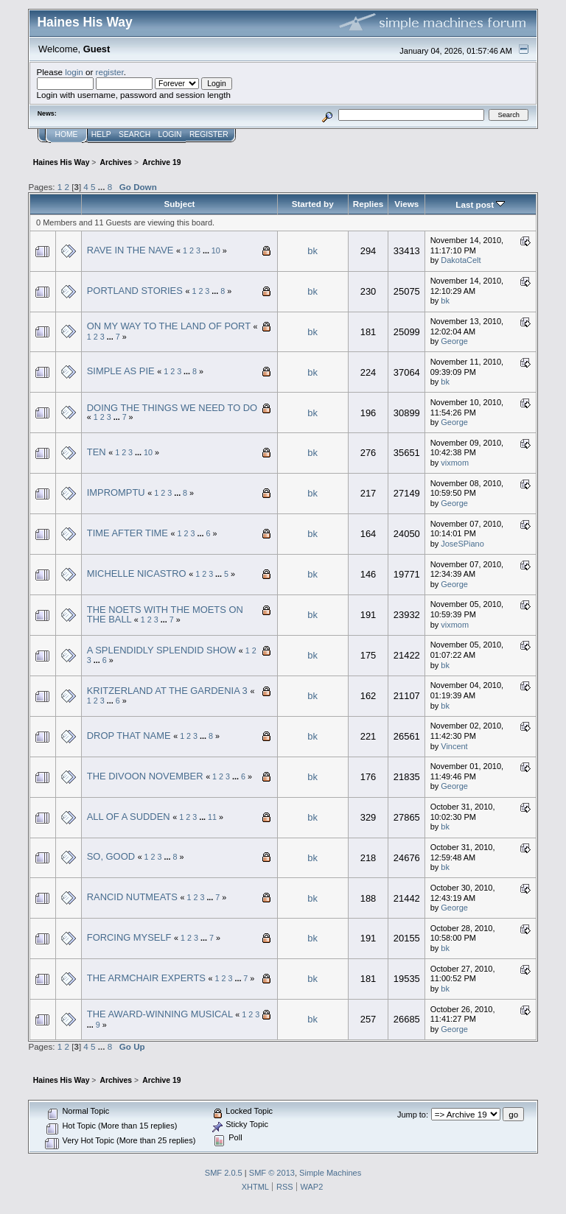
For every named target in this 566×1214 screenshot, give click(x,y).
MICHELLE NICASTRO (136, 573)
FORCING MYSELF (129, 937)
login (74, 72)
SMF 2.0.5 (223, 1172)
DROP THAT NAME (129, 735)
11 (212, 817)
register (110, 72)
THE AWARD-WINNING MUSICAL (160, 1014)
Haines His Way (84, 22)
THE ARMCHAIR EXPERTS (146, 977)
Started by (313, 203)
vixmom (455, 462)
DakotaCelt (461, 260)
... (103, 187)
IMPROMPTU (116, 492)
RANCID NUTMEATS (132, 896)
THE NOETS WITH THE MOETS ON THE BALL (165, 614)
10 (216, 250)
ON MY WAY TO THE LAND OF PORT (169, 325)
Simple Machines (330, 1172)
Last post (480, 204)
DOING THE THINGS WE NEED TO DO (172, 407)
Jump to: (412, 1114)
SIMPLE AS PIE (121, 370)
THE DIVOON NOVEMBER (145, 776)
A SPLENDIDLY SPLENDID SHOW (162, 650)
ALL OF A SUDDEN (128, 816)
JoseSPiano (462, 543)
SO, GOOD (111, 856)
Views (406, 203)
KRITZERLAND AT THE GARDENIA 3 (167, 690)
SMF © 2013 (272, 1172)
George (454, 341)
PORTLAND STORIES (135, 290)
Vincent (454, 746)
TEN (96, 451)
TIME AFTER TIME (127, 532)
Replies (368, 203)
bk (312, 250)
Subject (179, 203)
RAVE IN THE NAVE (130, 250)
